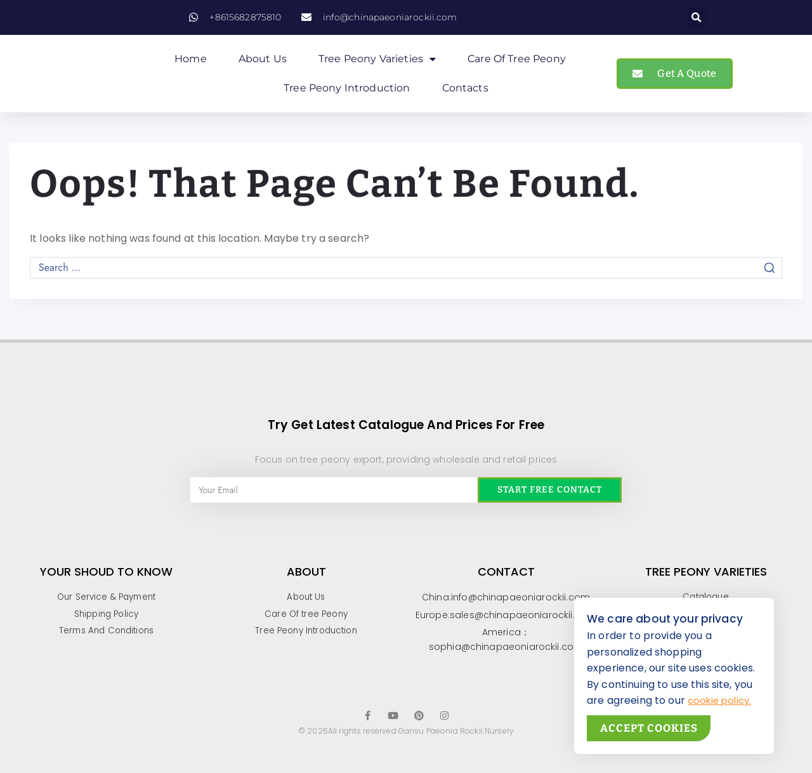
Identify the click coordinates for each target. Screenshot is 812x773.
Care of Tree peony (517, 64)
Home (190, 64)
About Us (263, 64)
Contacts (465, 93)
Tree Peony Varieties (377, 64)
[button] (697, 17)
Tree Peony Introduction (347, 93)
